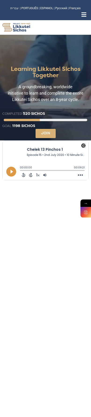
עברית (14, 8)
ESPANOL (46, 8)
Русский (61, 8)
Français (75, 8)
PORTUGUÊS (29, 8)
